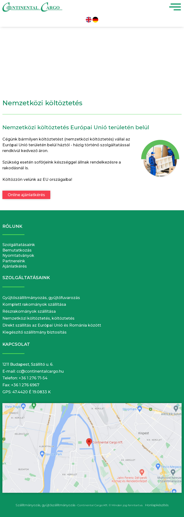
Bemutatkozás (17, 250)
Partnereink (13, 261)
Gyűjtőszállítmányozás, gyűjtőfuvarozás (41, 297)
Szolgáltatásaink (18, 244)
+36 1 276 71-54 (33, 378)
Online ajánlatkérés (26, 195)
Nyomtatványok (18, 255)
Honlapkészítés (156, 505)
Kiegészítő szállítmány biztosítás (34, 332)
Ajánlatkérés (14, 266)
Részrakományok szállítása (29, 311)
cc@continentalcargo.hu (40, 371)
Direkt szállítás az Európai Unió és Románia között (51, 325)
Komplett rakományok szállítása (34, 304)
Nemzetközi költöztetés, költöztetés (38, 318)
